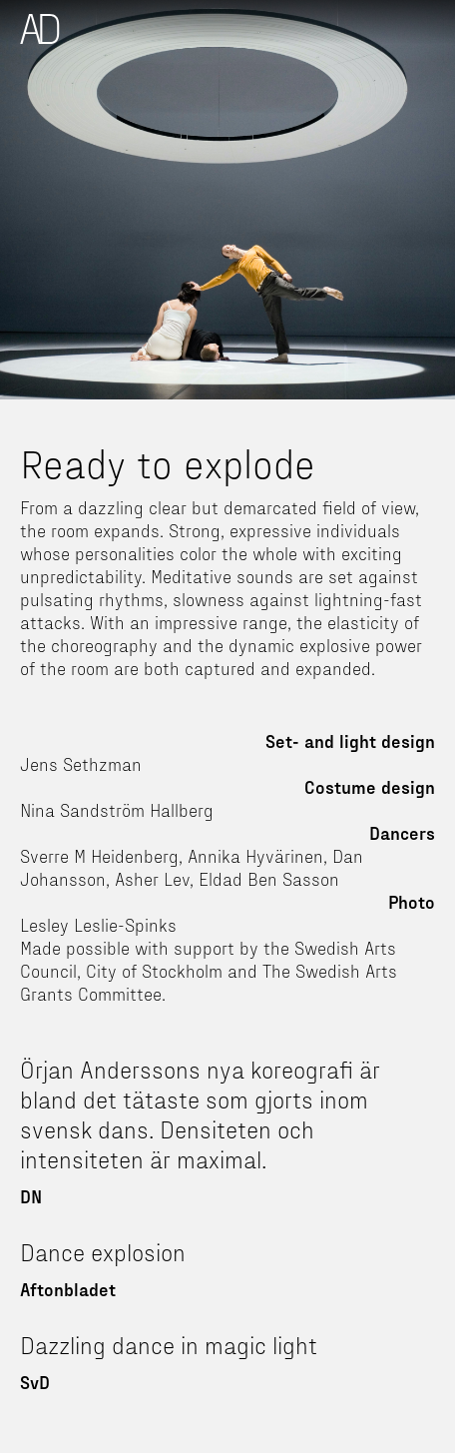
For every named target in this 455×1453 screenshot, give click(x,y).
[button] (436, 18)
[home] (40, 28)
